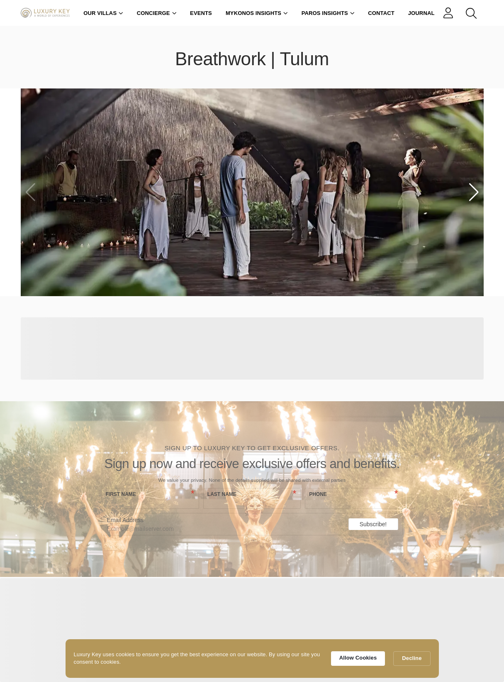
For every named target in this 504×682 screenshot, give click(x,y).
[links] (450, 12)
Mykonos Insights (257, 13)
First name (121, 494)
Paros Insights (328, 13)
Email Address (125, 520)
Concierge (156, 13)
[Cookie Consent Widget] (252, 658)
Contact (381, 13)
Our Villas (103, 13)
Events (201, 13)
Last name (221, 494)
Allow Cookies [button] (358, 658)
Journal (421, 13)
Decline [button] (411, 658)
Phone (318, 494)
